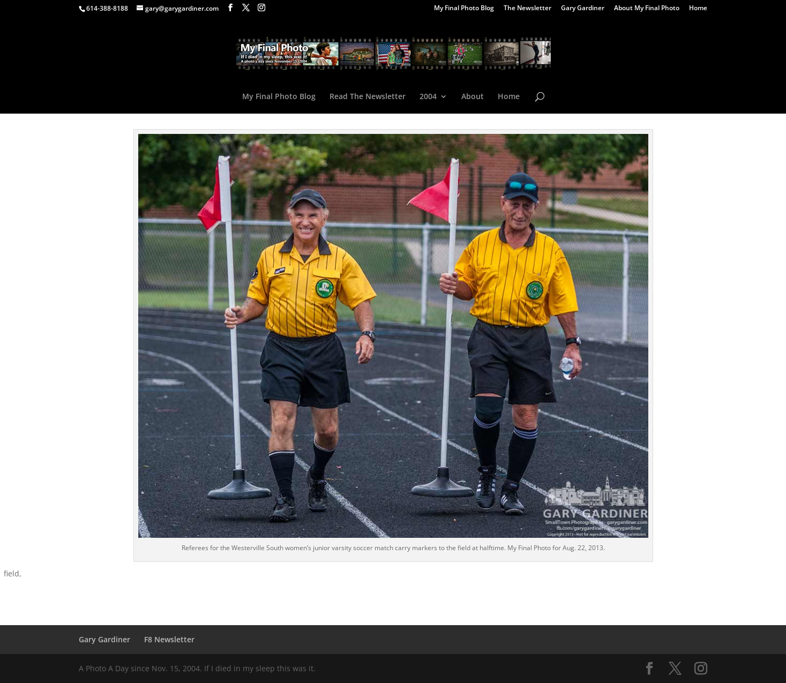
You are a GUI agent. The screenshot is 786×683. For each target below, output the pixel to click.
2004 (428, 97)
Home (698, 8)
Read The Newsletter (368, 97)
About (472, 97)
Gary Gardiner (582, 8)
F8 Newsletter (169, 639)
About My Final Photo (646, 8)
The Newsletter (527, 8)
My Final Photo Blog (464, 8)
